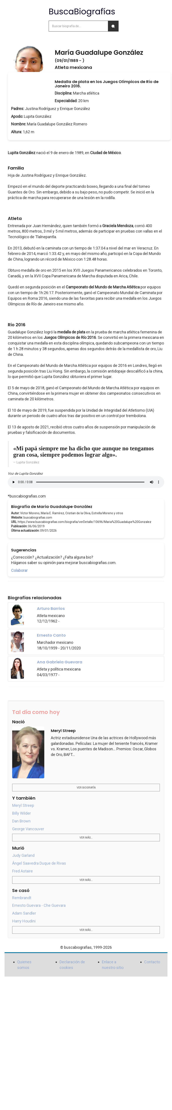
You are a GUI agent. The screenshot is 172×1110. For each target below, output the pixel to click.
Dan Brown (21, 821)
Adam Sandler (24, 913)
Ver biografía (86, 787)
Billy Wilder (21, 813)
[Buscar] (113, 26)
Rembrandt (21, 897)
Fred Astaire (22, 871)
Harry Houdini (24, 921)
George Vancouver (28, 829)
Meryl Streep (23, 805)
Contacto (152, 962)
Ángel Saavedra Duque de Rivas (39, 863)
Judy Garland (23, 855)
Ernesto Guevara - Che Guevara (39, 905)
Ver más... (86, 837)
